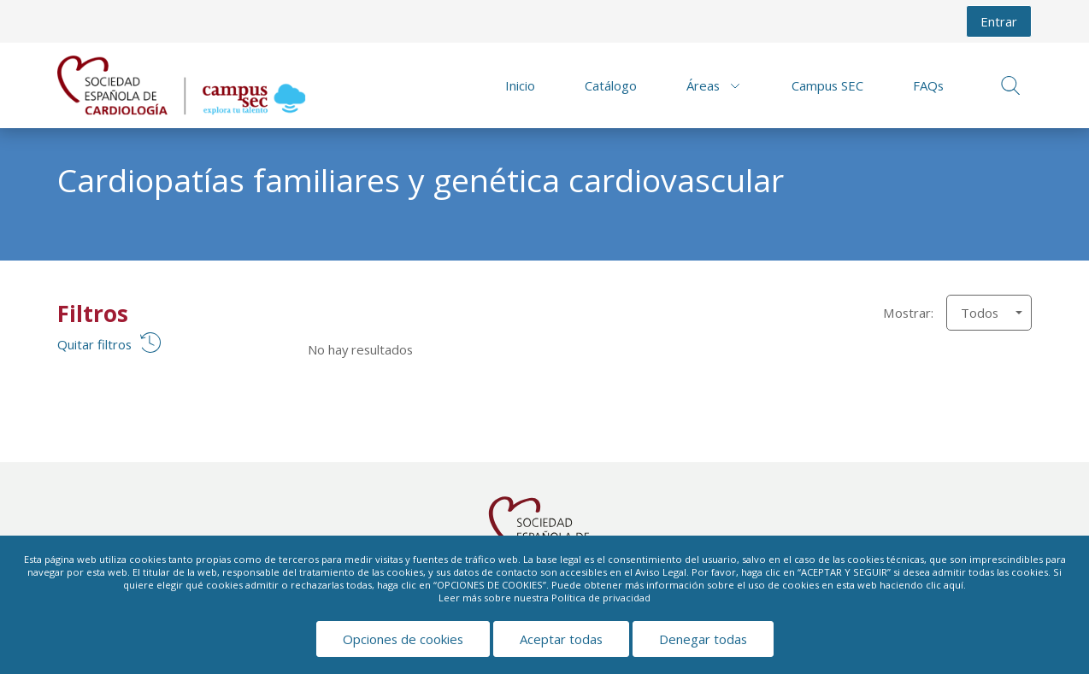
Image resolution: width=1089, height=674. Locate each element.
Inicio (520, 85)
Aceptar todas (561, 639)
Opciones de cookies (403, 639)
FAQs (928, 85)
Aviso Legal (660, 572)
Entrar (998, 21)
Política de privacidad (600, 597)
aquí (953, 584)
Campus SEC (827, 85)
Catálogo (611, 85)
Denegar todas (703, 639)
